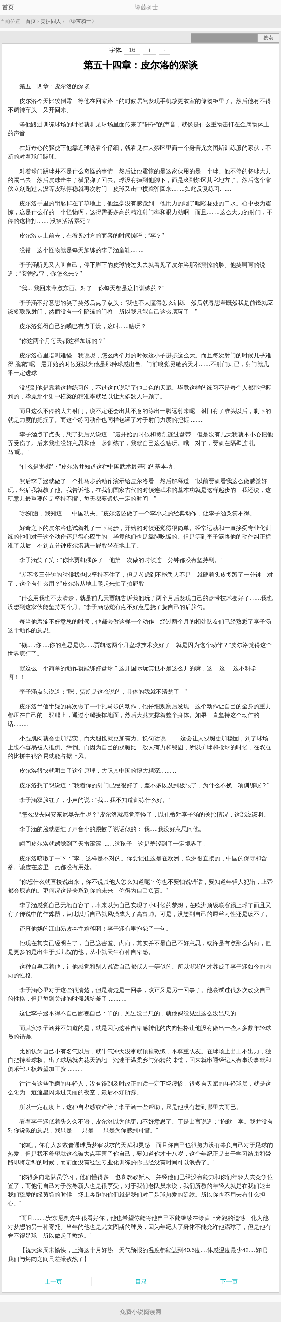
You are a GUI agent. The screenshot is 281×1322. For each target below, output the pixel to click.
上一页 (53, 1282)
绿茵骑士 (81, 21)
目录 (141, 1282)
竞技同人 (51, 21)
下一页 (229, 1282)
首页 (8, 7)
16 (132, 50)
